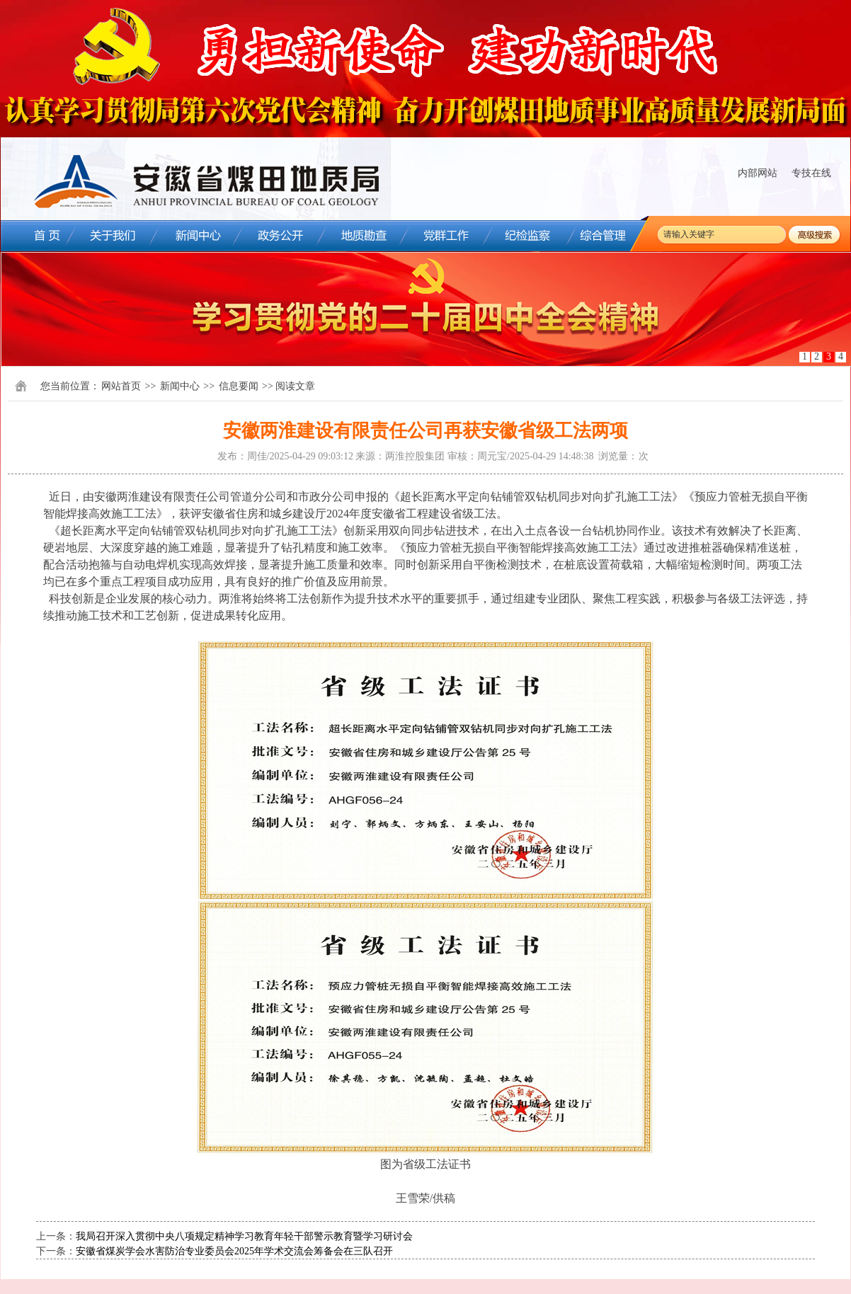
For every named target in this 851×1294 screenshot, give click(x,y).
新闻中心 (180, 386)
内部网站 (757, 173)
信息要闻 (238, 386)
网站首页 (121, 386)
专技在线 (811, 173)
